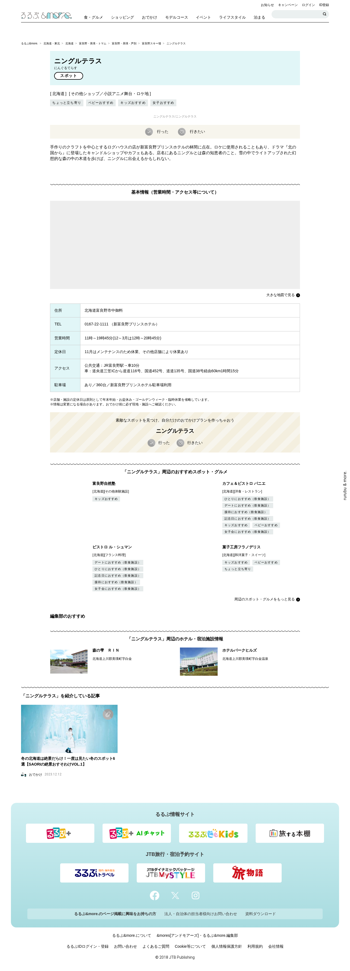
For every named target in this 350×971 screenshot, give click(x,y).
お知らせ (267, 5)
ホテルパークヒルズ (239, 650)
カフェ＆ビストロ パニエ (244, 483)
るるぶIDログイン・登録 (87, 946)
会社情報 (276, 946)
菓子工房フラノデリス (241, 547)
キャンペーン (288, 5)
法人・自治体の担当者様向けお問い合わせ (200, 914)
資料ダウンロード (260, 914)
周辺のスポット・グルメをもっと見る (264, 599)
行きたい (197, 131)
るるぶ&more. (29, 43)
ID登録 (324, 5)
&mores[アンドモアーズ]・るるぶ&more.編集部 (197, 935)
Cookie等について (190, 946)
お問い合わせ (125, 946)
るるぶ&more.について (131, 935)
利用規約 (255, 946)
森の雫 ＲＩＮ (105, 650)
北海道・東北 (51, 43)
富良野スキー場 (151, 43)
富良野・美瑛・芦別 (124, 43)
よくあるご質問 (155, 946)
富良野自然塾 (103, 483)
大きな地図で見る (280, 295)
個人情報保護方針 (226, 946)
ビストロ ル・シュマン (112, 547)
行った (162, 131)
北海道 (69, 43)
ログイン (308, 5)
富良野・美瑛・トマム (92, 43)
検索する (325, 14)
